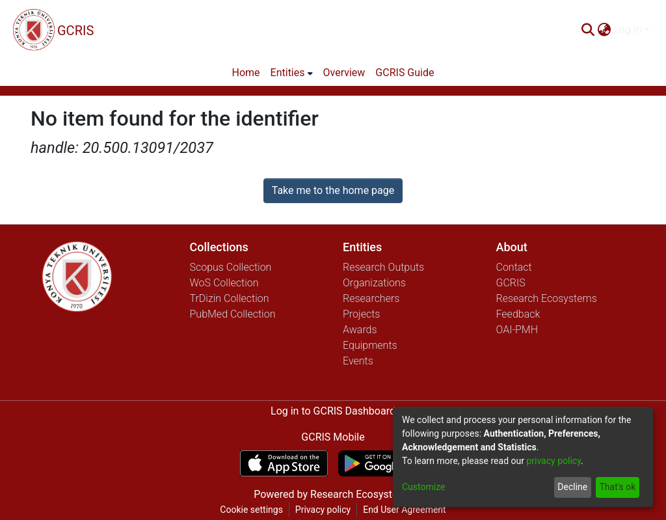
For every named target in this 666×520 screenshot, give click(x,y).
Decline (572, 487)
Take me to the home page (333, 190)
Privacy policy (323, 509)
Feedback (518, 314)
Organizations (374, 283)
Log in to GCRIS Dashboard (333, 411)
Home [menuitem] (246, 72)
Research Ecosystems (546, 298)
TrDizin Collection (229, 298)
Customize (423, 487)
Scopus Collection (231, 267)
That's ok (617, 487)
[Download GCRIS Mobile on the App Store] (284, 463)
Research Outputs (383, 267)
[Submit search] (587, 30)
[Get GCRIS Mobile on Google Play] (382, 463)
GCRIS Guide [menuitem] (404, 72)
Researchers (371, 298)
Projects (361, 314)
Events (358, 361)
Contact (514, 267)
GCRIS (511, 283)
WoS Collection (224, 283)
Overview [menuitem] (344, 72)
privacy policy (553, 461)
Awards (360, 329)
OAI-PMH (517, 329)
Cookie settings (251, 509)
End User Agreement (404, 509)
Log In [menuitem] (627, 29)
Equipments (370, 345)
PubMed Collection (233, 314)
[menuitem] (604, 30)
